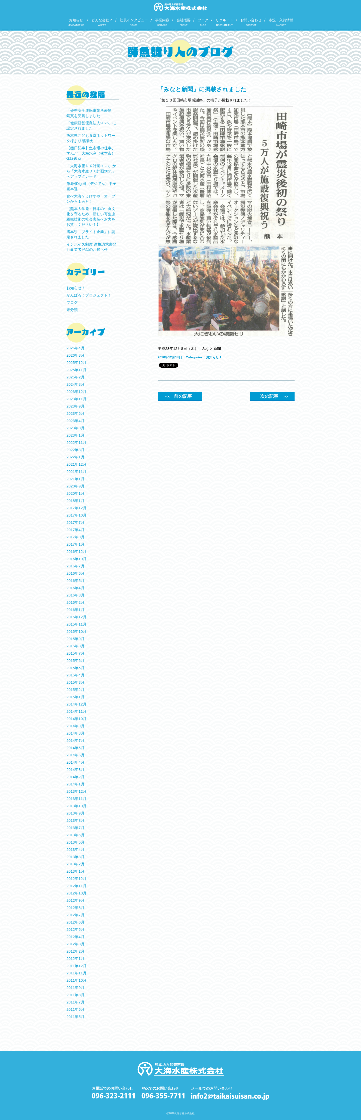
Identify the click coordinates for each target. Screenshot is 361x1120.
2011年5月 (75, 1016)
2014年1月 (75, 784)
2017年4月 (75, 530)
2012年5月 (75, 929)
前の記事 (178, 396)
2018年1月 (75, 500)
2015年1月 (75, 697)
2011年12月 (76, 966)
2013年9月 (75, 813)
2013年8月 (75, 820)
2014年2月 (75, 777)
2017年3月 (75, 537)
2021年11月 (76, 471)
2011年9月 (75, 987)
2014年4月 (75, 762)
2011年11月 (76, 973)
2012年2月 (75, 951)
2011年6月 (75, 1009)
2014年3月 (75, 769)
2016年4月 (75, 588)
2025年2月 (75, 377)
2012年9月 (75, 900)
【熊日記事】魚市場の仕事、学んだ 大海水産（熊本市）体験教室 (90, 153)
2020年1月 (75, 493)
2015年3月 (75, 682)
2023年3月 (75, 428)
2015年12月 (76, 617)
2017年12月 (76, 508)
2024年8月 (75, 384)
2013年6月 (75, 835)
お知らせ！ (214, 357)
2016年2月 (75, 602)
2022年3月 (75, 450)
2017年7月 (75, 522)
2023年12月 (76, 391)
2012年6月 (75, 922)
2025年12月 (76, 362)
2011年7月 (75, 1002)
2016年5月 (75, 580)
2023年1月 (75, 435)
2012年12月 (76, 878)
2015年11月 (76, 624)
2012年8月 (75, 907)
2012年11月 (76, 886)
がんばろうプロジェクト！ (89, 295)
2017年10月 (76, 515)
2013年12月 (76, 791)
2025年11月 (76, 370)
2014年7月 (75, 740)
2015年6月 (75, 660)
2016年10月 (76, 559)
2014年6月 (75, 748)
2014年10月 (76, 719)
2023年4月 (75, 421)
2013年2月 (75, 864)
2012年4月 (75, 937)
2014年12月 (76, 704)
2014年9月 (75, 726)
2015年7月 (75, 653)
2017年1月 (75, 544)
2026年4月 (75, 348)
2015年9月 (75, 639)
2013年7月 (75, 828)
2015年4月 (75, 675)
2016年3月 (75, 595)
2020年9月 (75, 486)
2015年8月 (75, 646)
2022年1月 (75, 457)
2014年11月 (76, 711)
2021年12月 (76, 464)
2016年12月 (76, 551)
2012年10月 (76, 893)
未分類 (72, 310)
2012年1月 (75, 958)
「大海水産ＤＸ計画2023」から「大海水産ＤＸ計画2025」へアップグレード (91, 171)
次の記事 (274, 396)
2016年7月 (75, 566)
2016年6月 (75, 573)
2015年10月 (76, 631)
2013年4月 (75, 849)
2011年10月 (76, 980)
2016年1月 (75, 609)
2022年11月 (76, 442)
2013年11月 (76, 798)
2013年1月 (75, 871)
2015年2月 (75, 689)
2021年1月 (75, 479)
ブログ (72, 302)
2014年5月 (75, 755)
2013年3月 (75, 857)
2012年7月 (75, 915)
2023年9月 (75, 406)
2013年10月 (76, 806)
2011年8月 (75, 995)
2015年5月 (75, 668)
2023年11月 (76, 399)
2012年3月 (75, 944)
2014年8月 (75, 733)
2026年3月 (75, 355)
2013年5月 (75, 842)
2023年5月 (75, 413)
